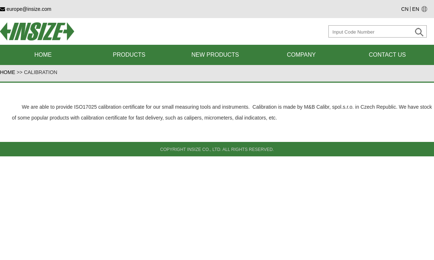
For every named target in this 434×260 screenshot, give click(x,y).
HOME (7, 72)
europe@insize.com (25, 9)
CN (404, 9)
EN (415, 9)
